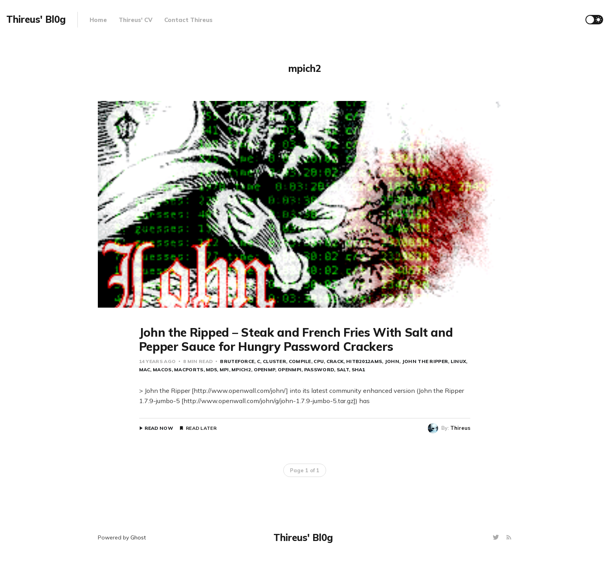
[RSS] (508, 537)
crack (335, 361)
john (392, 361)
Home (98, 20)
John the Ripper (425, 361)
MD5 (211, 369)
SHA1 (358, 369)
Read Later (201, 428)
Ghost (138, 537)
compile (300, 361)
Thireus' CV (135, 20)
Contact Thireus (188, 20)
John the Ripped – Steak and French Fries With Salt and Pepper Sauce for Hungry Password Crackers (296, 339)
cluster (274, 361)
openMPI (289, 369)
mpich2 (241, 369)
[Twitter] (496, 537)
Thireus (460, 428)
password (319, 369)
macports (188, 369)
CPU (319, 361)
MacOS (162, 369)
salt (343, 369)
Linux (458, 361)
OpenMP (264, 369)
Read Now (159, 428)
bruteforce (237, 361)
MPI (224, 369)
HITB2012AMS (364, 361)
